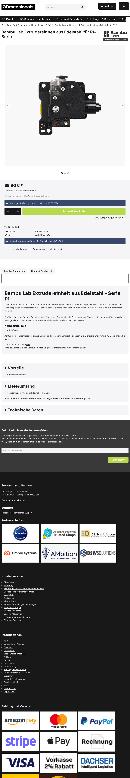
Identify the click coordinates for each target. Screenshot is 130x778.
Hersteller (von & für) (41, 25)
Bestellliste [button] (12, 227)
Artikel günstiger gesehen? (110, 217)
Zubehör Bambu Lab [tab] (14, 271)
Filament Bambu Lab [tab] (41, 271)
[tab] (65, 368)
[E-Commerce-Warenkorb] (124, 6)
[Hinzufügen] (18, 211)
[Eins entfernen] (7, 211)
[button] (7, 105)
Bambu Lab (60, 25)
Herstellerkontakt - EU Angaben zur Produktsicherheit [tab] (37, 249)
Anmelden (107, 6)
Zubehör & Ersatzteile (17, 25)
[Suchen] (82, 7)
